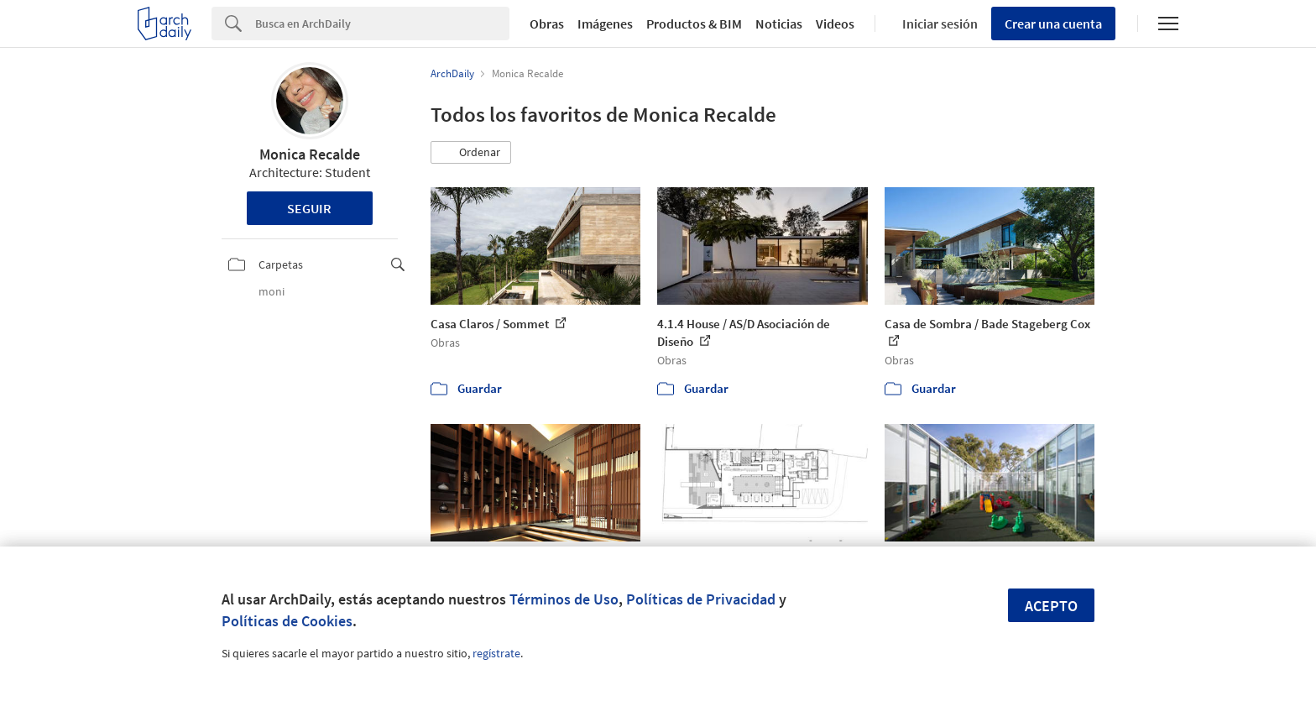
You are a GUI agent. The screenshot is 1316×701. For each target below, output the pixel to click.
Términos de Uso (564, 599)
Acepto (1051, 605)
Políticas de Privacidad (701, 599)
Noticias (778, 23)
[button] (471, 153)
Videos (835, 23)
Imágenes (605, 23)
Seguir (309, 208)
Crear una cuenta (1053, 23)
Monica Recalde (309, 154)
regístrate (496, 653)
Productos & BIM (694, 23)
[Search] (382, 23)
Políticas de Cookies (287, 620)
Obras (547, 23)
